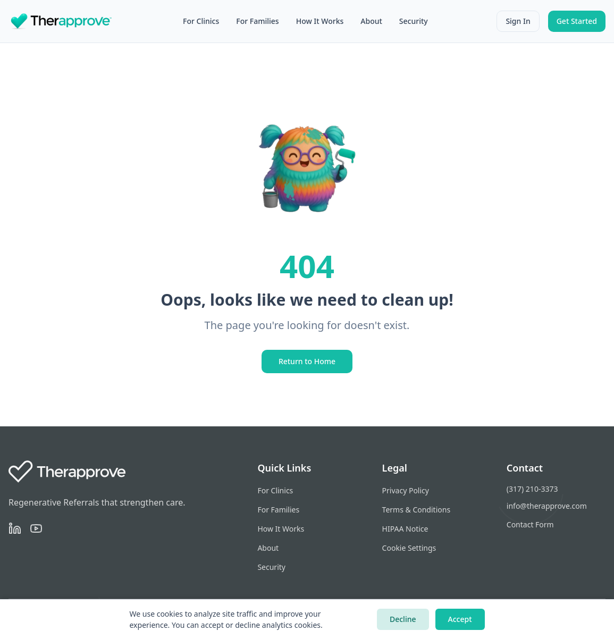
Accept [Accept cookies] (460, 619)
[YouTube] (36, 528)
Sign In (518, 21)
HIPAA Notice (405, 529)
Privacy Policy (405, 490)
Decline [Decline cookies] (403, 619)
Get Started (577, 21)
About (371, 21)
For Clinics (201, 21)
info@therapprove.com (547, 506)
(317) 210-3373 (532, 489)
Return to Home (307, 361)
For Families (257, 21)
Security (413, 21)
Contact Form (530, 524)
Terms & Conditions (416, 510)
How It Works (320, 21)
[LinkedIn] (15, 528)
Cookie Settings (409, 548)
